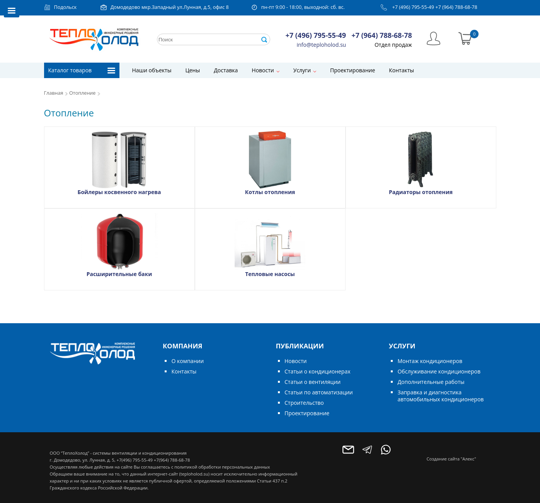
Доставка (226, 70)
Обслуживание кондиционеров (438, 371)
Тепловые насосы (270, 274)
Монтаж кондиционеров (429, 361)
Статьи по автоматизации (318, 392)
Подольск (65, 7)
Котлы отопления (270, 192)
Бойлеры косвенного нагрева (119, 192)
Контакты (401, 70)
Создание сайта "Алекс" (451, 459)
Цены (192, 70)
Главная (53, 93)
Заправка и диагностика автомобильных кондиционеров (440, 396)
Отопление (82, 93)
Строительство (304, 402)
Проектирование (352, 70)
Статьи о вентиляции (312, 381)
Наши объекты (152, 70)
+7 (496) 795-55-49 (413, 7)
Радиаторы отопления (421, 192)
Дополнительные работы (430, 381)
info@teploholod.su (321, 44)
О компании (187, 361)
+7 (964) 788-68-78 (456, 7)
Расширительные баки (119, 274)
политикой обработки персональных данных (222, 467)
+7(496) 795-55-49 (134, 460)
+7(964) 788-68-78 (172, 460)
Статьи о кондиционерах (317, 371)
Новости (263, 70)
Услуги (302, 70)
